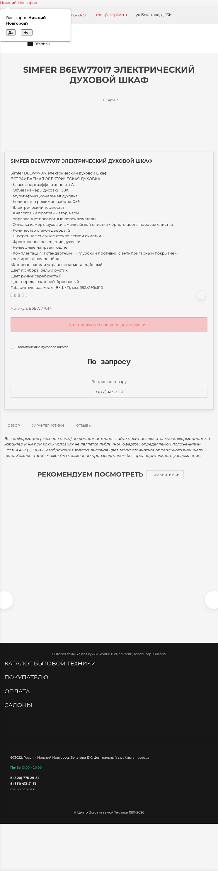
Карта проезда (137, 757)
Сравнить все (165, 475)
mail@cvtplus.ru (111, 14)
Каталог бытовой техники (50, 663)
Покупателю (27, 677)
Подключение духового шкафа (39, 347)
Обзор (14, 425)
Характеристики (48, 425)
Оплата (17, 691)
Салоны (19, 705)
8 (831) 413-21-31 (109, 391)
